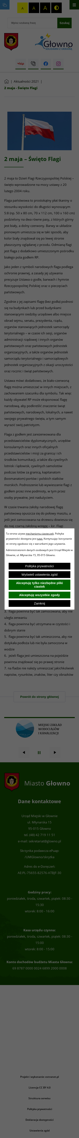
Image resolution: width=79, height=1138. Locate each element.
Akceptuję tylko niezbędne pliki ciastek (39, 584)
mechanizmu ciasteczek (40, 533)
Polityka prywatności (39, 566)
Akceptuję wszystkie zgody (39, 595)
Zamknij (39, 603)
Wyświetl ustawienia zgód (39, 574)
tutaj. (40, 538)
